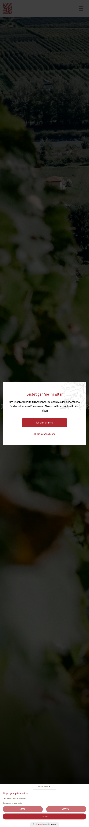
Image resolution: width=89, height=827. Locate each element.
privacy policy (17, 803)
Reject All (23, 809)
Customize (45, 816)
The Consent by (44, 824)
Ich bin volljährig (44, 422)
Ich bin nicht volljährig (44, 434)
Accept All (66, 809)
